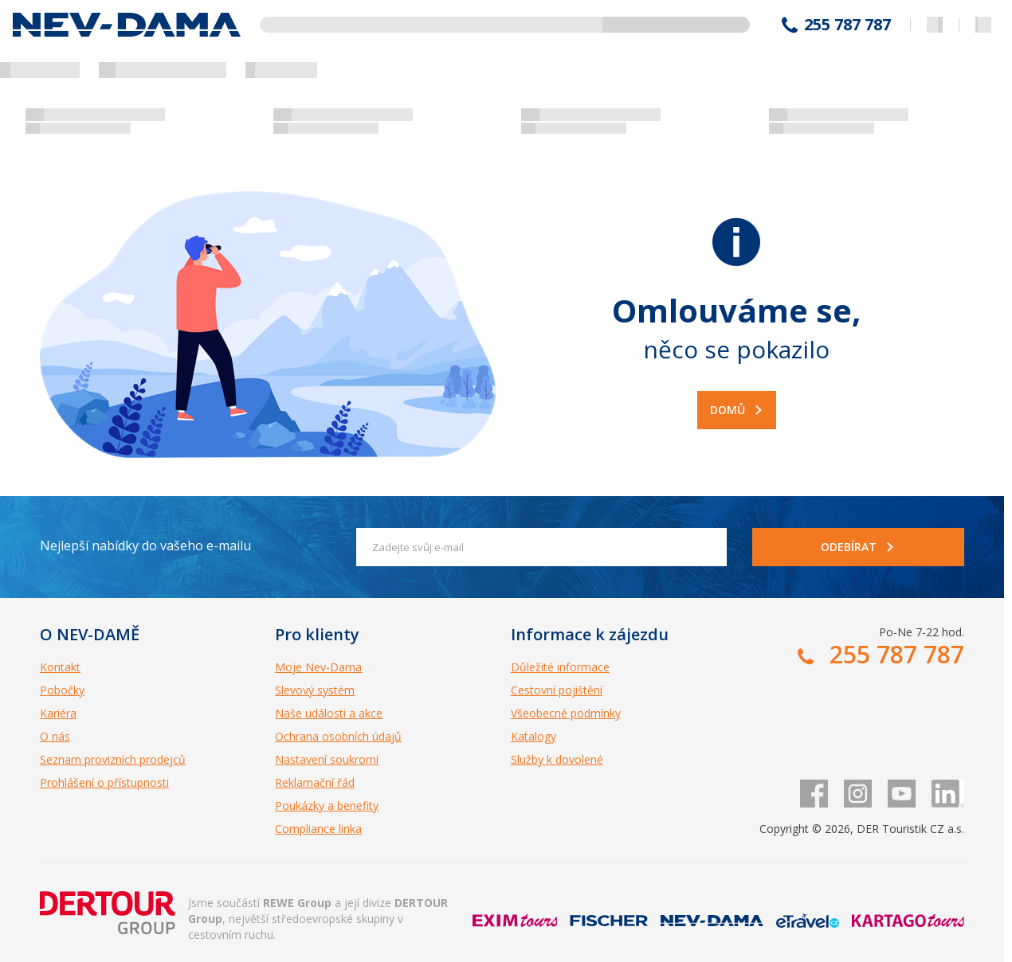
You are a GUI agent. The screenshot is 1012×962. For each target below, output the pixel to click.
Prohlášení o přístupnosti (104, 782)
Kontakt (60, 667)
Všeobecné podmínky (566, 713)
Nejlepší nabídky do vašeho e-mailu (145, 545)
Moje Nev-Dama (318, 667)
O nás (55, 736)
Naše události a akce (328, 713)
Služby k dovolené (557, 759)
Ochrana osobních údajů (338, 736)
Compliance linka (318, 828)
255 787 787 (847, 25)
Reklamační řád (315, 782)
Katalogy (533, 736)
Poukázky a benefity (327, 805)
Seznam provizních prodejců (113, 759)
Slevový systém (315, 690)
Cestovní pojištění (556, 690)
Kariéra (58, 713)
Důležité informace (560, 667)
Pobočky (62, 690)
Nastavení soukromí (327, 759)
